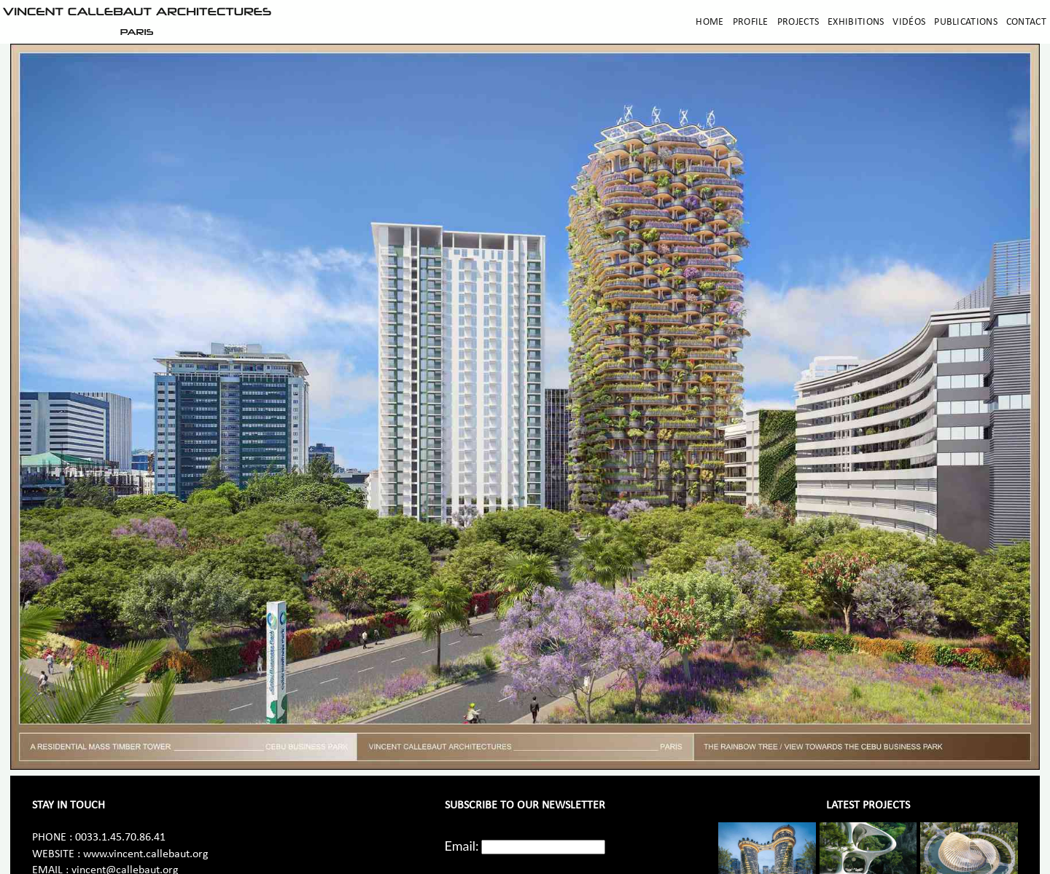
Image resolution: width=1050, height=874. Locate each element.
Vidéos (908, 22)
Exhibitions (856, 22)
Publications (966, 22)
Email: (462, 846)
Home (709, 22)
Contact (1026, 22)
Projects (798, 22)
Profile (751, 22)
